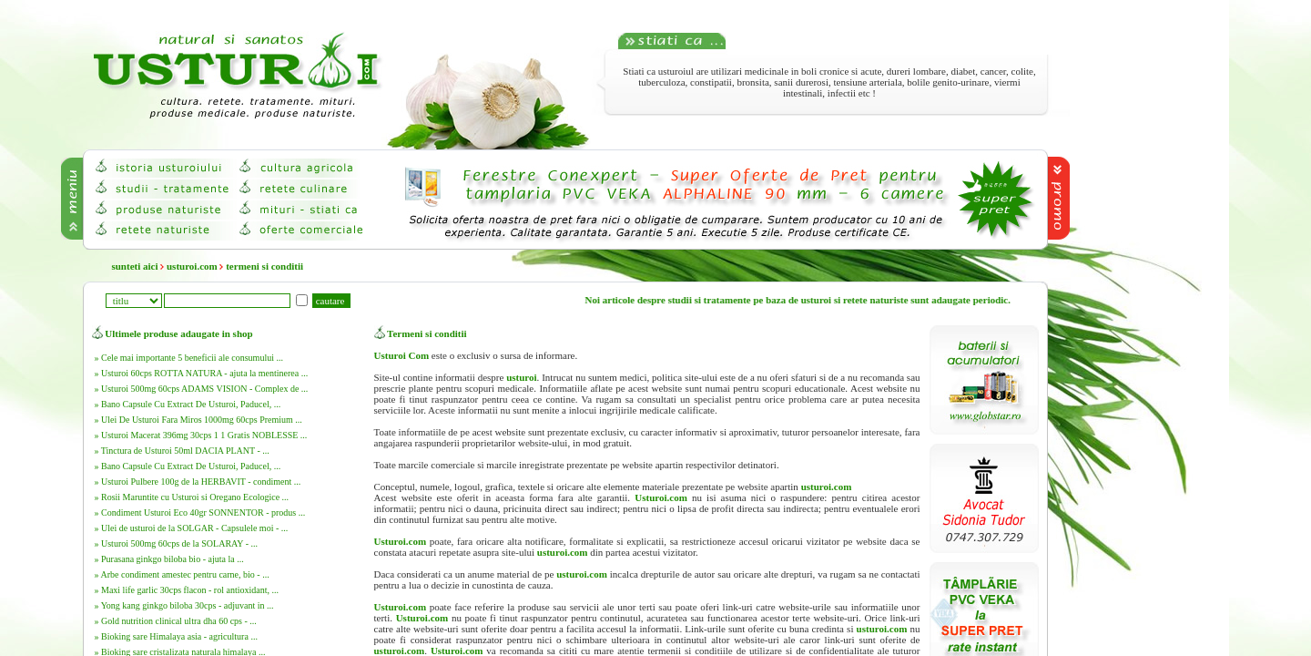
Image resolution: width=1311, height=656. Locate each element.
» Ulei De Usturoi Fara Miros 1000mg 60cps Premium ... (198, 420)
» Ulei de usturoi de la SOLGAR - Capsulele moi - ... (192, 528)
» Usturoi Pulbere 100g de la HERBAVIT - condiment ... (198, 482)
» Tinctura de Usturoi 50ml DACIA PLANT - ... (182, 451)
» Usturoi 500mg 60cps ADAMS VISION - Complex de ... (202, 389)
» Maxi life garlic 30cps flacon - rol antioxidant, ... (187, 590)
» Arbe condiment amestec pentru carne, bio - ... (182, 574)
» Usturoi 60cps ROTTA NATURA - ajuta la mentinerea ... (202, 373)
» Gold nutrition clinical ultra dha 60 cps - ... (176, 621)
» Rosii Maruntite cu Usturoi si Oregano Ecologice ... (192, 497)
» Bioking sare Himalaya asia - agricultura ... (176, 636)
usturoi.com (192, 266)
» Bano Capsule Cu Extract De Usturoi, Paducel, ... (188, 404)
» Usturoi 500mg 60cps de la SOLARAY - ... (177, 543)
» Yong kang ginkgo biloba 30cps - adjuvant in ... (184, 605)
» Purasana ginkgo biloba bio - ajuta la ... (169, 559)
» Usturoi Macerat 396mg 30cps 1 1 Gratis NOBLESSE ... (201, 435)
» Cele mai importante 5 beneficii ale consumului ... (189, 358)
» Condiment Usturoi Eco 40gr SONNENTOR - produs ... (200, 512)
